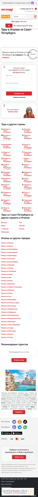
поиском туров (13, 111)
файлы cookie (15, 490)
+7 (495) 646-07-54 (26, 9)
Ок (31, 492)
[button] (6, 130)
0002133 (33, 495)
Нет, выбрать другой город (22, 26)
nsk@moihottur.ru (6, 487)
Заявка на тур (6, 16)
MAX (29, 3)
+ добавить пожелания (19, 97)
